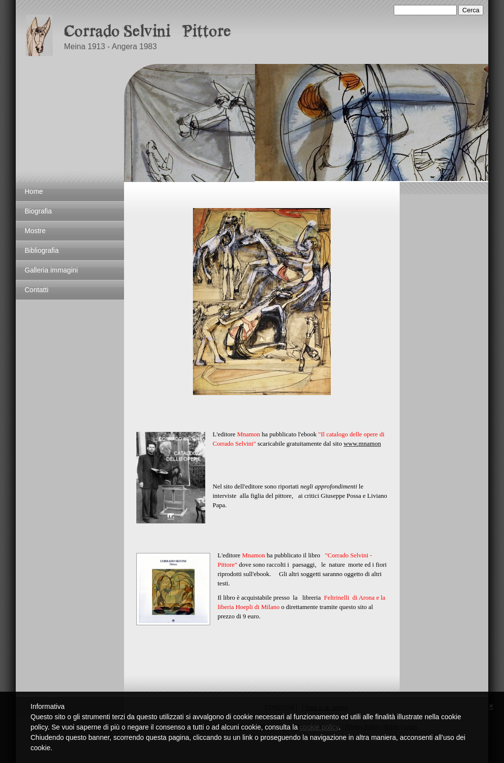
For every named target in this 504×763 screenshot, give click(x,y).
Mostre (35, 231)
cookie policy (319, 727)
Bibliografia (42, 250)
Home (34, 191)
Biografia (38, 211)
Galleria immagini (51, 270)
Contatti (36, 290)
